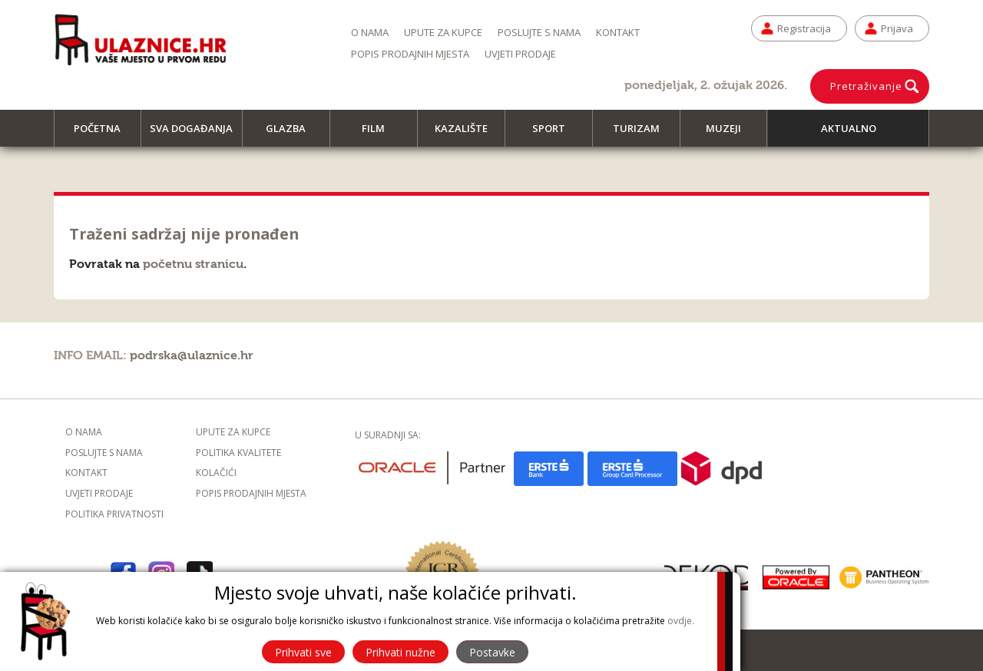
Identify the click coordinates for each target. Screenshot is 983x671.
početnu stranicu (193, 264)
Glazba (292, 134)
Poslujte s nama (539, 32)
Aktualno (848, 128)
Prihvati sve (303, 652)
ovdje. (680, 620)
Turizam (643, 134)
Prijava (897, 28)
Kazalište (468, 134)
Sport (555, 134)
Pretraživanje (866, 86)
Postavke (492, 652)
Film (380, 134)
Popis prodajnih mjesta (410, 54)
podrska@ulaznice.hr (191, 355)
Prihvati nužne (400, 652)
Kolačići (216, 472)
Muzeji (730, 134)
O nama (370, 32)
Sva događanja (196, 134)
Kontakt (618, 32)
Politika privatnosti (114, 514)
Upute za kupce (443, 32)
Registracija (804, 28)
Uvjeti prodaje (520, 54)
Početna (104, 134)
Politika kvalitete (238, 452)
